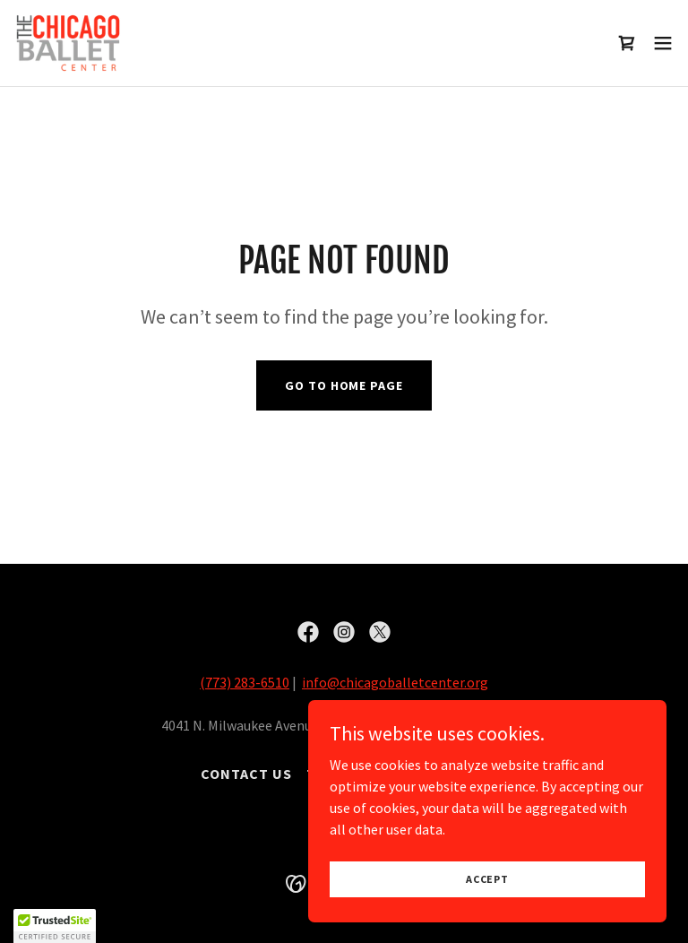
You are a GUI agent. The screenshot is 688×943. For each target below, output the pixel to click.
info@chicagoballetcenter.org (395, 682)
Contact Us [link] (246, 774)
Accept (487, 879)
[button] (663, 43)
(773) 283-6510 (244, 682)
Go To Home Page (343, 385)
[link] (68, 43)
